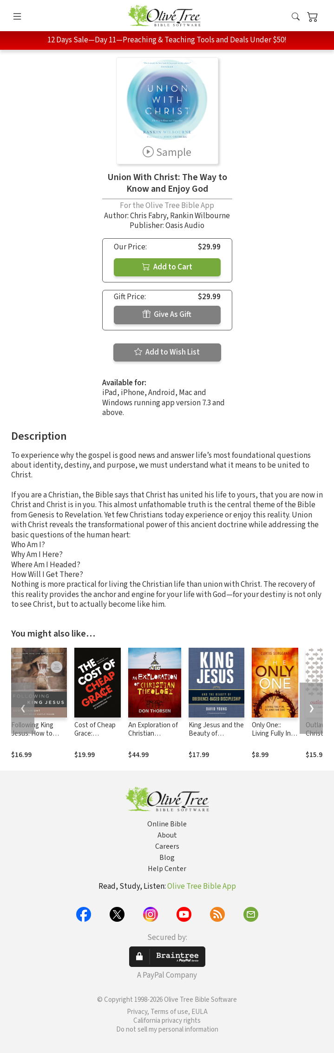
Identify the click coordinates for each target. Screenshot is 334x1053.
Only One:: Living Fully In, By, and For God (274, 734)
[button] (296, 17)
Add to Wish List (167, 352)
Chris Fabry (148, 215)
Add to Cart (167, 267)
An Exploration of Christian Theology (153, 734)
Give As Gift (167, 314)
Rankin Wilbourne (200, 215)
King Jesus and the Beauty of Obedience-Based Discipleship (216, 738)
